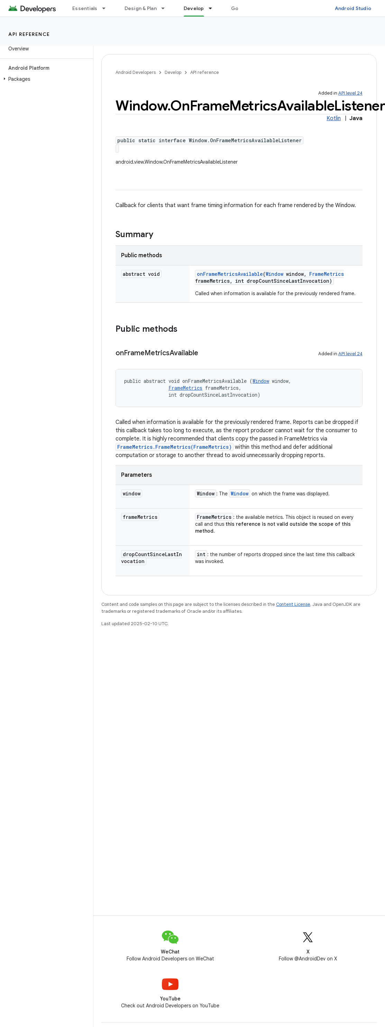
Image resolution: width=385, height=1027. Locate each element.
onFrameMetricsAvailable (230, 274)
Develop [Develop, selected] (194, 8)
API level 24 (350, 93)
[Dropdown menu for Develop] (213, 8)
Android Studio (353, 8)
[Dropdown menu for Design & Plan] (166, 8)
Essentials (85, 8)
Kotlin (334, 118)
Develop (173, 72)
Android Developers (136, 72)
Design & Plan (141, 8)
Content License (293, 604)
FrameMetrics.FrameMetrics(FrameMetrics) (174, 447)
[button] (45, 79)
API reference (29, 34)
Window (274, 274)
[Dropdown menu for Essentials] (107, 8)
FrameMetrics (326, 274)
